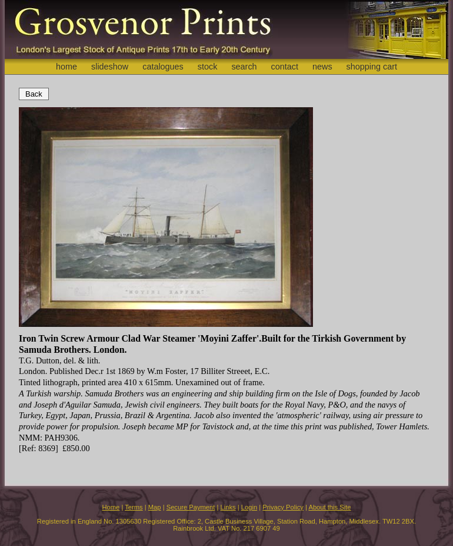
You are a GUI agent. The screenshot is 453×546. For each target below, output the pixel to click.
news (322, 66)
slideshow (109, 66)
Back (33, 94)
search (244, 66)
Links (228, 507)
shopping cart (372, 66)
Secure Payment (190, 507)
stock (208, 66)
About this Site (329, 507)
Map (154, 507)
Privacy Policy (283, 507)
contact (284, 66)
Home (110, 507)
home (66, 66)
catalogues (163, 66)
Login (249, 507)
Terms (133, 507)
